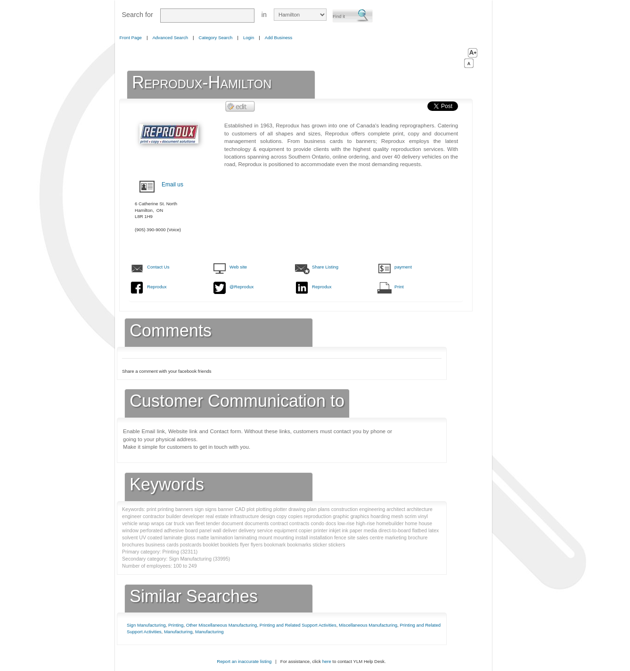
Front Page (131, 37)
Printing (175, 625)
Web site (238, 266)
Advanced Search (170, 37)
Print (399, 286)
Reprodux (157, 286)
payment (403, 266)
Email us (172, 184)
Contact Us (158, 266)
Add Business (279, 37)
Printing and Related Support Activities (298, 625)
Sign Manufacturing (146, 625)
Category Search (216, 37)
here (326, 661)
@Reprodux (241, 286)
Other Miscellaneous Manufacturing (221, 625)
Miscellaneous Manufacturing (368, 625)
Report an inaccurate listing (244, 661)
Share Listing (325, 266)
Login (248, 37)
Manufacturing (178, 631)
